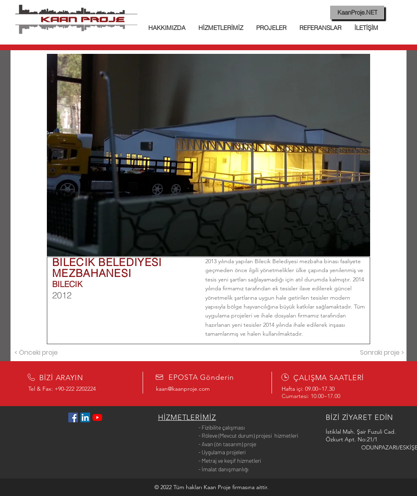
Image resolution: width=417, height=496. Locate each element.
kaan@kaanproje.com (183, 388)
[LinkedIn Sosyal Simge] (85, 417)
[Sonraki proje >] (382, 353)
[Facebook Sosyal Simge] (73, 417)
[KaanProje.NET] (357, 12)
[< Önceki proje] (36, 353)
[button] (208, 155)
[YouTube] (97, 417)
